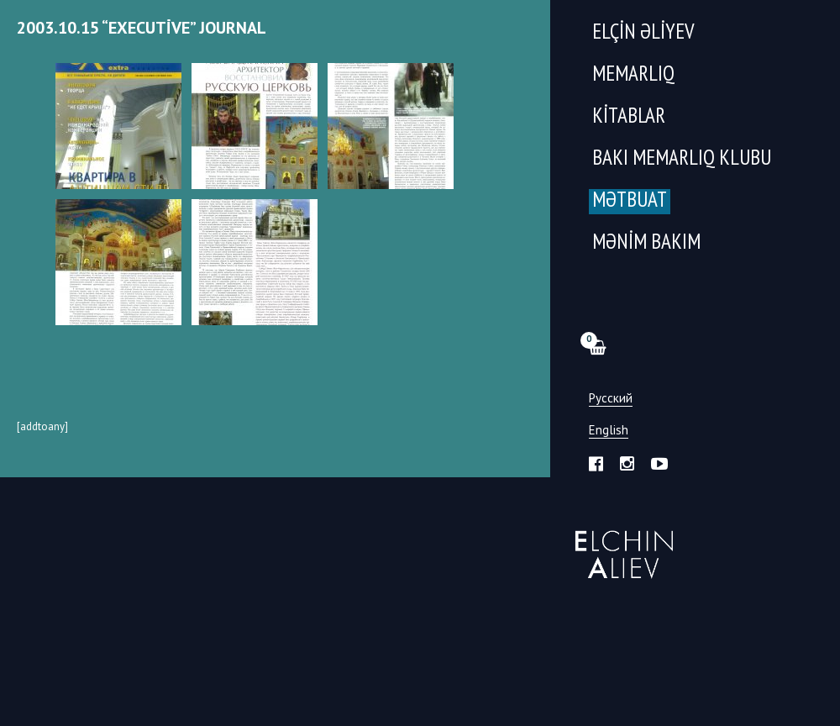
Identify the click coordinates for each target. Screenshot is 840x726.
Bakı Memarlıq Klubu (681, 159)
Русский (611, 398)
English (608, 430)
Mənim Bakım (646, 243)
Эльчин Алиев (620, 545)
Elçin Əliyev (643, 33)
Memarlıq (633, 75)
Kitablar (628, 117)
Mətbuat (629, 201)
